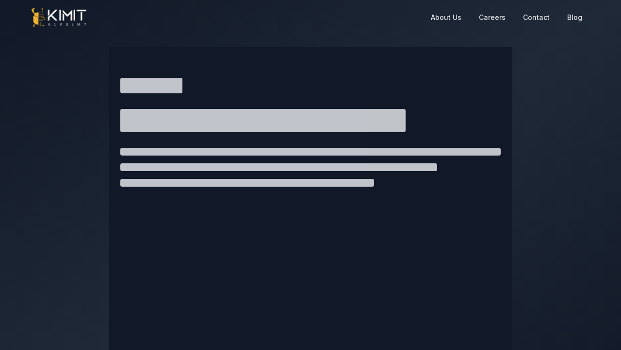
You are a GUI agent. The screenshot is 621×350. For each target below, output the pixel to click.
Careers (492, 17)
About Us (446, 17)
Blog (574, 17)
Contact (536, 17)
